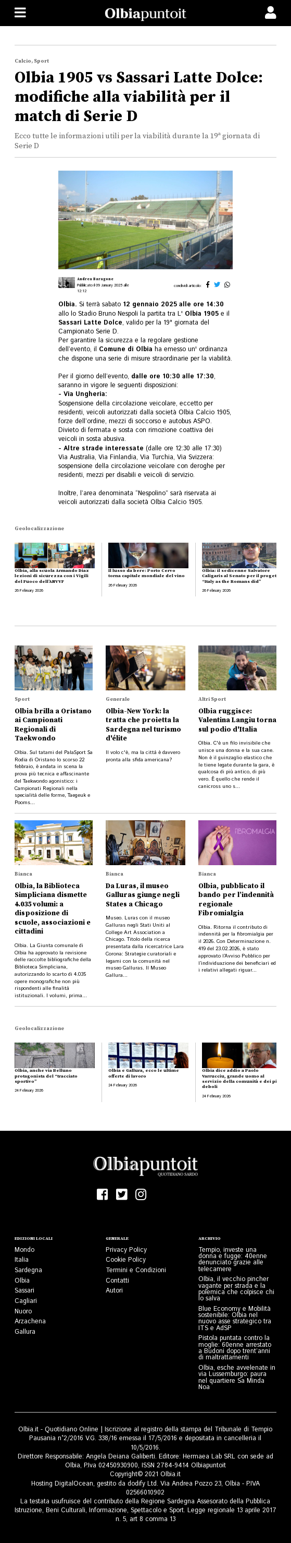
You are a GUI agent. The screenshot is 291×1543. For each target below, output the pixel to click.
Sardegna (28, 1270)
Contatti (117, 1280)
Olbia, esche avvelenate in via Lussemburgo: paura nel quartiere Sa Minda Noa (236, 1377)
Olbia (22, 1280)
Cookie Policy (126, 1259)
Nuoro (23, 1311)
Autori (114, 1290)
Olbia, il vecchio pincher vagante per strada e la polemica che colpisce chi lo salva (236, 1289)
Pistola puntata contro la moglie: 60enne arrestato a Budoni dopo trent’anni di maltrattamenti (234, 1348)
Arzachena (30, 1321)
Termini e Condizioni (136, 1270)
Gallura (25, 1331)
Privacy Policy (126, 1250)
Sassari (24, 1290)
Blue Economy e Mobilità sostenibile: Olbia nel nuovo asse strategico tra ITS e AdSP (234, 1319)
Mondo (24, 1250)
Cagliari (26, 1301)
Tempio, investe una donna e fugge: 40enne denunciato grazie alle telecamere (232, 1260)
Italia (22, 1259)
